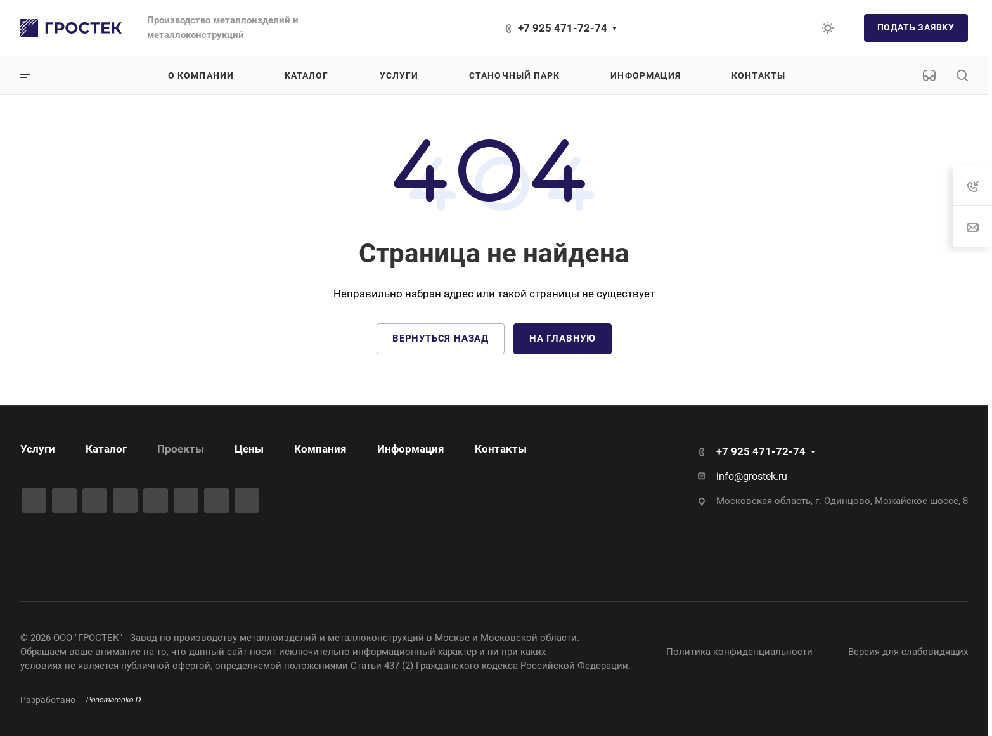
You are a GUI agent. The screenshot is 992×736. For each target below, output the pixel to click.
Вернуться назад (440, 338)
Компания (320, 448)
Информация (410, 448)
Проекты (180, 448)
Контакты (501, 448)
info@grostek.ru (751, 476)
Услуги (37, 448)
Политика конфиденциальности (739, 651)
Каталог (106, 448)
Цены (249, 448)
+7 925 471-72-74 (562, 28)
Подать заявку (916, 27)
